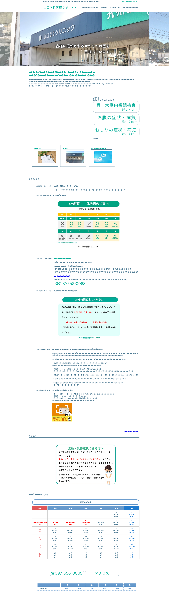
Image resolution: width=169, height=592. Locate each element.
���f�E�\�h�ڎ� (90, 8)
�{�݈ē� (104, 8)
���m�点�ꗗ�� (131, 392)
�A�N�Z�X (115, 8)
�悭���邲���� (130, 8)
